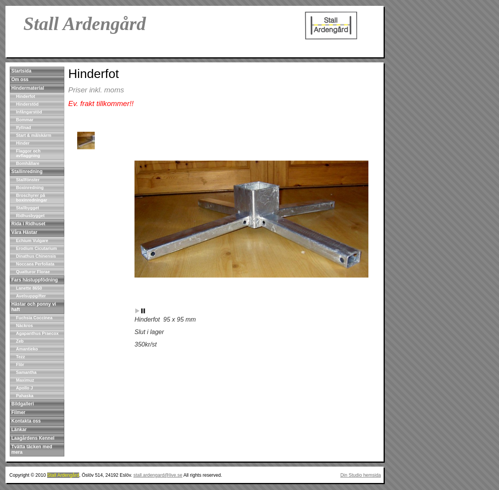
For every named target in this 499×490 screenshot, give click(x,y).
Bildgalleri (22, 404)
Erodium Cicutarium (36, 248)
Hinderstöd (27, 104)
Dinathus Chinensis (36, 256)
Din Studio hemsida (360, 475)
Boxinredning (30, 187)
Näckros (24, 325)
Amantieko (27, 349)
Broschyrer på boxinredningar (31, 197)
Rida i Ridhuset (28, 223)
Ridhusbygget (30, 215)
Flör (20, 364)
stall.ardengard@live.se (157, 475)
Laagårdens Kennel (33, 438)
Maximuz (25, 380)
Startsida (21, 71)
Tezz (20, 356)
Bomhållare (27, 163)
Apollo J (24, 388)
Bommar (25, 119)
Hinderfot (25, 96)
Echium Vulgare (32, 240)
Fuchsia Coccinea (34, 317)
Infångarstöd (29, 112)
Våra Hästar (24, 232)
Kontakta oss (26, 421)
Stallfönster (28, 179)
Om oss (19, 79)
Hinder (23, 143)
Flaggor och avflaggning (28, 153)
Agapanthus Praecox (37, 333)
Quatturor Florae (33, 271)
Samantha (26, 372)
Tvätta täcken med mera (31, 449)
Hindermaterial (27, 88)
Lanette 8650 (29, 288)
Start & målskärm (33, 135)
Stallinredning (26, 171)
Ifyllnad (23, 127)
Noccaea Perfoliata (35, 264)
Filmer (18, 412)
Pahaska (25, 395)
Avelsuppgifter (31, 296)
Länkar (19, 429)
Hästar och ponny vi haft (33, 306)
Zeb (20, 341)
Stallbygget (27, 207)
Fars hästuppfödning (34, 280)
